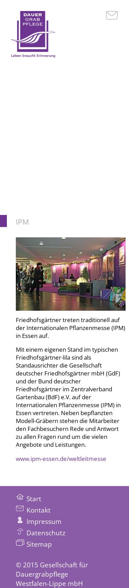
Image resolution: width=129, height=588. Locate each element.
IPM (22, 222)
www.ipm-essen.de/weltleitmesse (61, 459)
